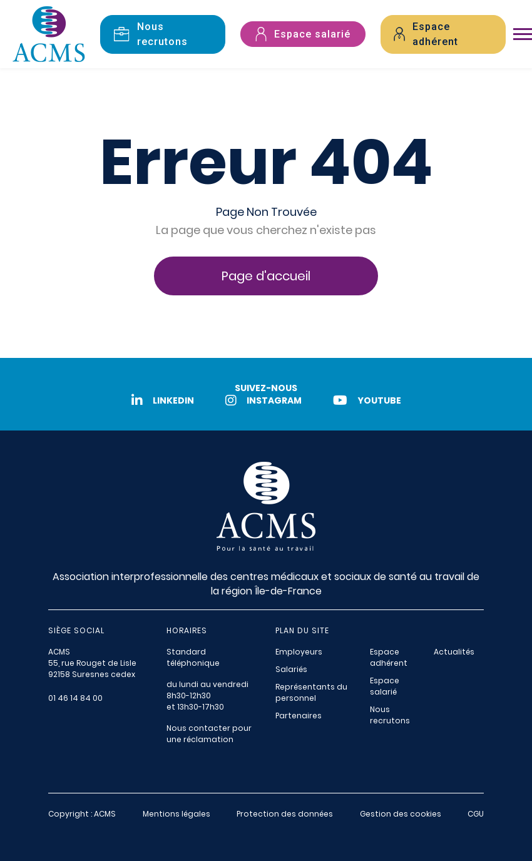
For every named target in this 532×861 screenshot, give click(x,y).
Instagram (263, 400)
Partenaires (298, 715)
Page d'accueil (266, 276)
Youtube (367, 400)
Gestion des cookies (400, 813)
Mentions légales (176, 813)
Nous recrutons (390, 715)
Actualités (454, 651)
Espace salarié (384, 686)
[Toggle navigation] (522, 34)
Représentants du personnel (311, 692)
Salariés (291, 669)
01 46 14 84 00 (75, 698)
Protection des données (285, 813)
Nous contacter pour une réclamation (209, 734)
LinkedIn (162, 400)
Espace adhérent (388, 657)
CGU (476, 813)
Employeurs (298, 651)
